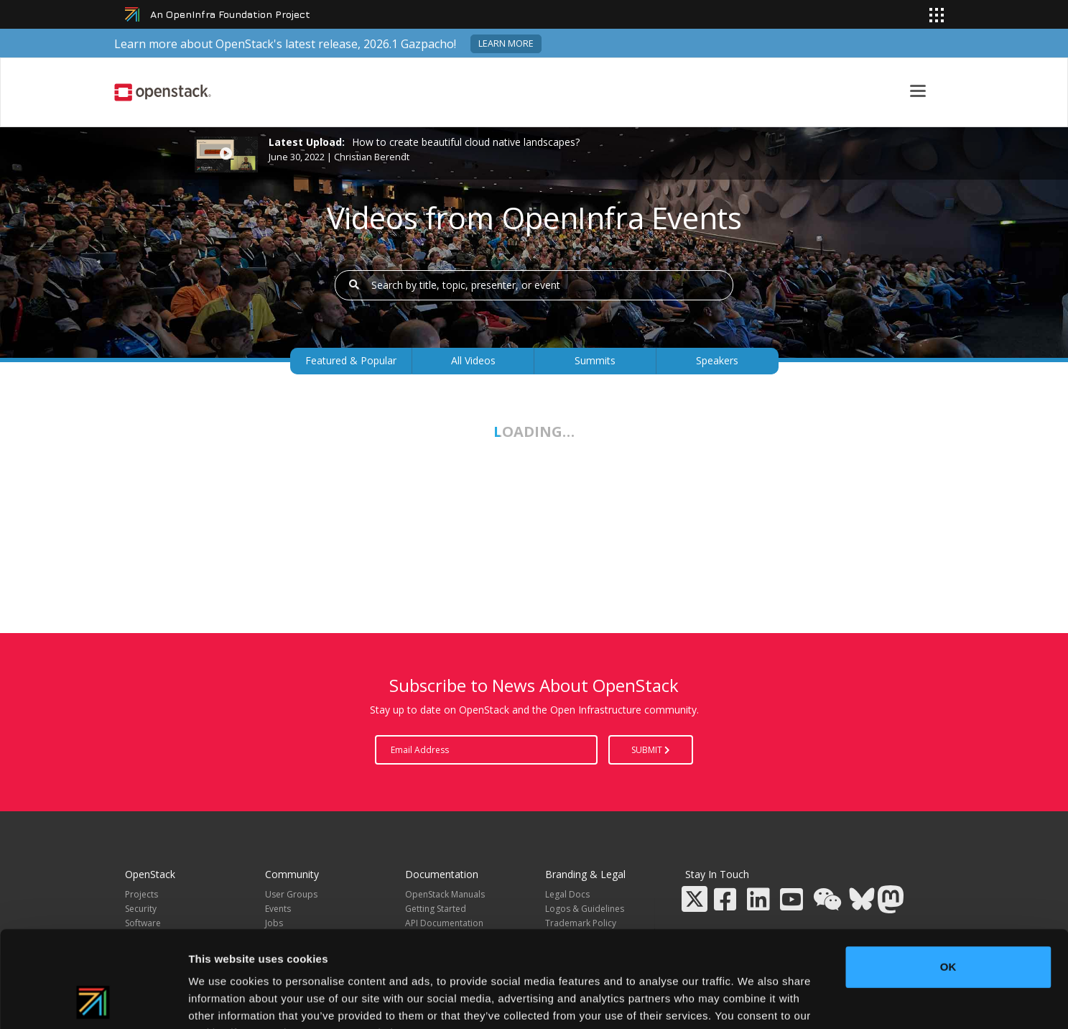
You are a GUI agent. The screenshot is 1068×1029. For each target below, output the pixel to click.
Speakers (717, 360)
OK (948, 876)
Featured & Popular (350, 360)
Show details (753, 1001)
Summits (595, 360)
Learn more (506, 43)
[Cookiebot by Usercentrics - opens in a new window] (93, 1001)
